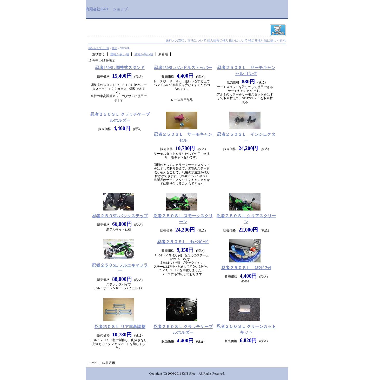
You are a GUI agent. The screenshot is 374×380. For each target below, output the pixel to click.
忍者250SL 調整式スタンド (120, 67)
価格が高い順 (143, 54)
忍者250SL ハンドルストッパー (183, 67)
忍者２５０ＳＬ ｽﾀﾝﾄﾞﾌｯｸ (246, 268)
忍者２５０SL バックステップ (120, 216)
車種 (114, 48)
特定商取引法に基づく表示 (267, 40)
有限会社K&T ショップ (107, 9)
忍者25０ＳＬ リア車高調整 (120, 326)
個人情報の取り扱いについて (227, 40)
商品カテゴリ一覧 (98, 48)
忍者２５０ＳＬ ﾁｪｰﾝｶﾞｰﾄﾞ (183, 242)
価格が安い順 (119, 54)
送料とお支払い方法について (186, 40)
